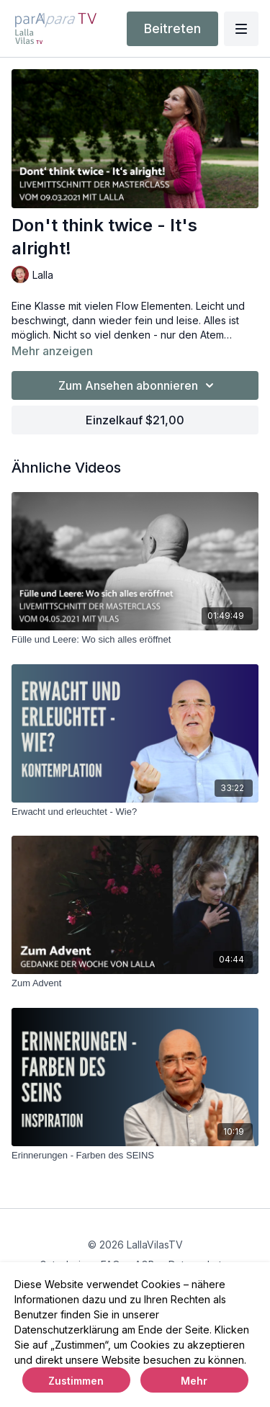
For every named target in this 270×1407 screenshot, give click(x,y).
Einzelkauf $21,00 (135, 420)
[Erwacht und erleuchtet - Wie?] (135, 812)
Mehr (194, 1381)
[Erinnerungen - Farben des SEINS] (135, 1155)
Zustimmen (76, 1381)
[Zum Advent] (135, 983)
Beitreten (172, 28)
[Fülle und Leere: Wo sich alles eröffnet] (135, 640)
